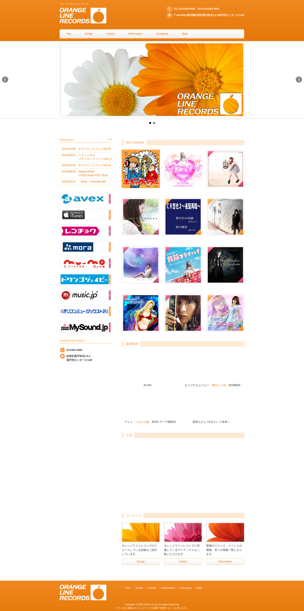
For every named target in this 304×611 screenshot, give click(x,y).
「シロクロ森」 (142, 421)
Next (299, 79)
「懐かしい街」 (219, 385)
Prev (5, 79)
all (110, 139)
